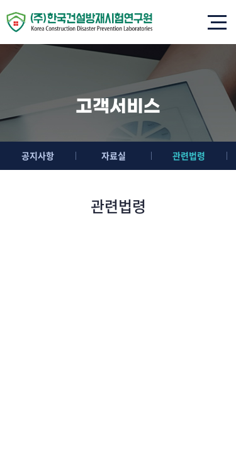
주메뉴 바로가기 (0, 0)
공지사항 (37, 155)
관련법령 (188, 155)
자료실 (113, 155)
